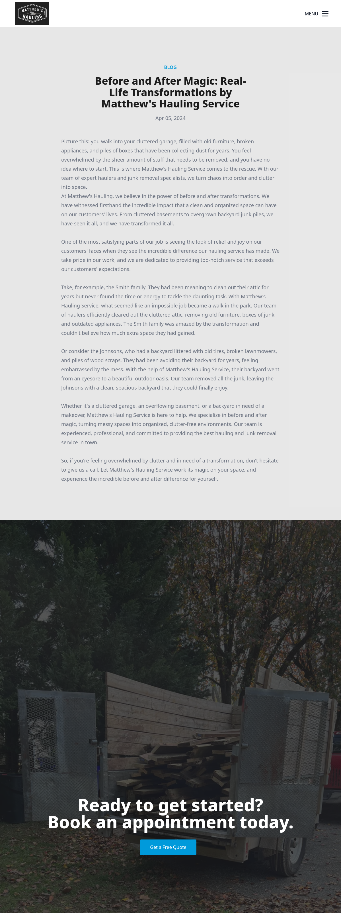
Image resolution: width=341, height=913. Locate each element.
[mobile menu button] (325, 14)
